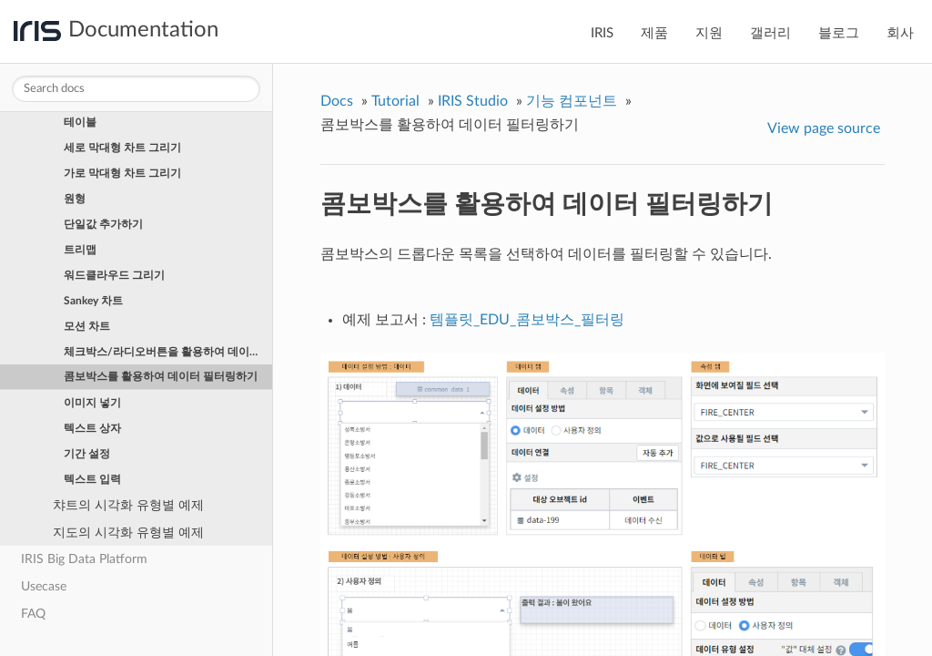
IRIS (602, 33)
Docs (336, 101)
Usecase (43, 586)
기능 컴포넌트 (571, 101)
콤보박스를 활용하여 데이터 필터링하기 (161, 376)
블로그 (838, 33)
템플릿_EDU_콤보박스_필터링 (527, 320)
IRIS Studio (473, 101)
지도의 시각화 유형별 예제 (128, 532)
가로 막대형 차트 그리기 (122, 173)
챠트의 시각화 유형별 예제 (128, 505)
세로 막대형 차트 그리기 (122, 147)
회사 (900, 33)
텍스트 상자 (92, 428)
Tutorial (395, 101)
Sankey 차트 (93, 300)
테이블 (80, 122)
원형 (75, 198)
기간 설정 (87, 453)
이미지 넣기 (92, 402)
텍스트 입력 (92, 479)
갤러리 (770, 33)
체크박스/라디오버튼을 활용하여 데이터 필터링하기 (168, 351)
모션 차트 (87, 326)
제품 (654, 33)
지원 (709, 33)
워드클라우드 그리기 (114, 275)
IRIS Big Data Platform (84, 559)
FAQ (33, 613)
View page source (823, 128)
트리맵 (80, 249)
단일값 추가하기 (103, 224)
